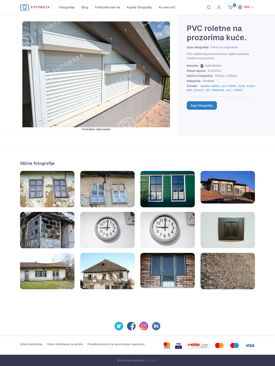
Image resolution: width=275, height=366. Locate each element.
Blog (85, 7)
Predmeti (208, 81)
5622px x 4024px (226, 75)
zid (208, 90)
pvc (228, 90)
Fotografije (67, 7)
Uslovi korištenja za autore (65, 344)
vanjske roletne (210, 85)
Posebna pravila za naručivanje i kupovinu (116, 344)
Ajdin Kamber (213, 65)
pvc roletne (229, 85)
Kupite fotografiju (139, 7)
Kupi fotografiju (202, 105)
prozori (199, 90)
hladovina (218, 90)
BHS (247, 7)
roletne (238, 90)
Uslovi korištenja (31, 344)
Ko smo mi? (167, 7)
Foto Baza (152, 360)
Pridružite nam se (107, 7)
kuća (242, 85)
